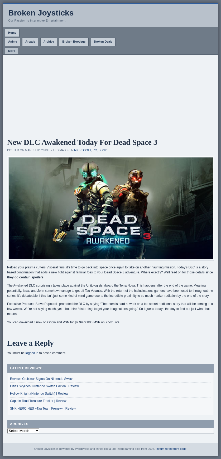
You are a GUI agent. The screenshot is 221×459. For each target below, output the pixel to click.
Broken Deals (103, 41)
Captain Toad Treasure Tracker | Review (38, 401)
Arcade (30, 41)
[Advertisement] (110, 94)
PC (95, 150)
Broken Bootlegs (73, 41)
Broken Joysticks (41, 12)
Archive (49, 41)
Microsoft (82, 150)
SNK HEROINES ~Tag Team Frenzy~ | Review (43, 408)
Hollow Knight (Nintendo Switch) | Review (39, 393)
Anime (12, 41)
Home (12, 32)
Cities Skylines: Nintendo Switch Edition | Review (44, 386)
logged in (32, 353)
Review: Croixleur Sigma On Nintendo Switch (42, 379)
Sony (102, 150)
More (11, 50)
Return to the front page (171, 448)
